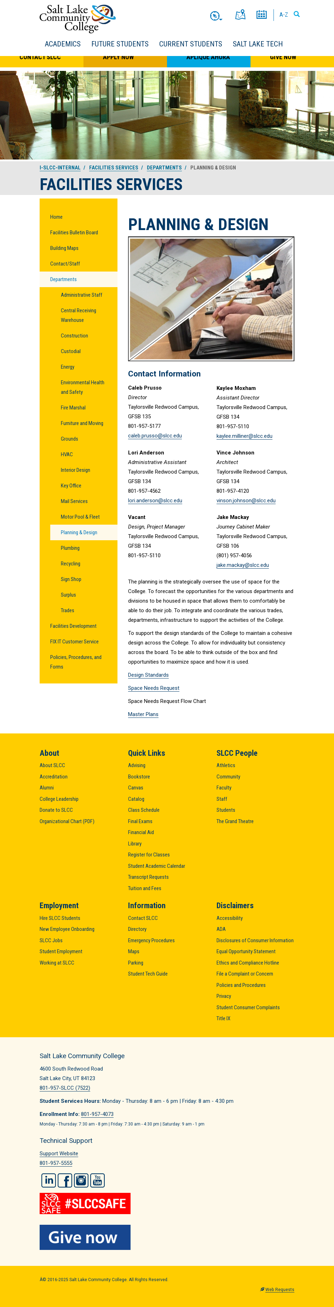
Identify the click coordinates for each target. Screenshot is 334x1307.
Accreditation (54, 776)
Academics (63, 44)
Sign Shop (71, 579)
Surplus (68, 595)
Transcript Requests (148, 877)
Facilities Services (113, 167)
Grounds (69, 439)
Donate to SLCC (56, 810)
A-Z (284, 14)
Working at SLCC (57, 963)
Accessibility (230, 918)
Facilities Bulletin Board (74, 232)
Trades (67, 610)
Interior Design (75, 470)
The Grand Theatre (235, 821)
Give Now (283, 57)
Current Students (190, 44)
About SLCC (52, 765)
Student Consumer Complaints (248, 1007)
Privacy (224, 996)
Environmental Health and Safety (82, 387)
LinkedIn (48, 1180)
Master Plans (143, 714)
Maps (133, 951)
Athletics (226, 765)
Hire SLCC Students (60, 918)
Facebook (65, 1180)
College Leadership (59, 799)
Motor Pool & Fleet (80, 517)
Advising (136, 765)
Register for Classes (149, 854)
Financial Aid (141, 832)
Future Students (120, 44)
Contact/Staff (65, 264)
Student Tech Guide (148, 974)
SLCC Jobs (51, 940)
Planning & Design (79, 532)
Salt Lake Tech (258, 44)
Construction (74, 336)
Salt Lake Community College (78, 19)
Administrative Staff (81, 295)
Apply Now (118, 57)
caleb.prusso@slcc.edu (155, 435)
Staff (222, 799)
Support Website (59, 1153)
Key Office (71, 485)
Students (226, 810)
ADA (221, 929)
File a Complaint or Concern (245, 974)
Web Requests (279, 1289)
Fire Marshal (73, 407)
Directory (137, 929)
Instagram (81, 1180)
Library (135, 843)
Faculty (224, 787)
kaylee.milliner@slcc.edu (244, 436)
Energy (67, 367)
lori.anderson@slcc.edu (155, 500)
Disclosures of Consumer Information (255, 940)
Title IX (223, 1018)
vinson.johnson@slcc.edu (246, 500)
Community (228, 776)
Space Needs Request (153, 688)
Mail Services (74, 501)
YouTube (97, 1180)
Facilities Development (73, 626)
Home (56, 217)
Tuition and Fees (144, 888)
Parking (135, 963)
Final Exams (140, 821)
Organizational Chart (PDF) (67, 821)
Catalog (136, 799)
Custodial (71, 351)
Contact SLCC (40, 57)
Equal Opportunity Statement (246, 951)
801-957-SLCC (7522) (65, 1088)
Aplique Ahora (208, 57)
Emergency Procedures (151, 940)
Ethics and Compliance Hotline (248, 963)
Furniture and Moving (82, 423)
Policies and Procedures (241, 985)
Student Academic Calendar (156, 866)
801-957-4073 (97, 1114)
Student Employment (61, 951)
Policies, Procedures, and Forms (76, 662)
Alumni (47, 787)
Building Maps (64, 248)
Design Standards (148, 675)
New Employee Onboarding (67, 929)
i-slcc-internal (60, 167)
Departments (164, 167)
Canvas (135, 787)
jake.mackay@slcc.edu (243, 565)
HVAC (67, 454)
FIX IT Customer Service (74, 641)
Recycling (70, 563)
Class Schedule (144, 810)
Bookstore (139, 776)
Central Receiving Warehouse (78, 315)
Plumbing (70, 548)
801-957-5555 (56, 1163)
